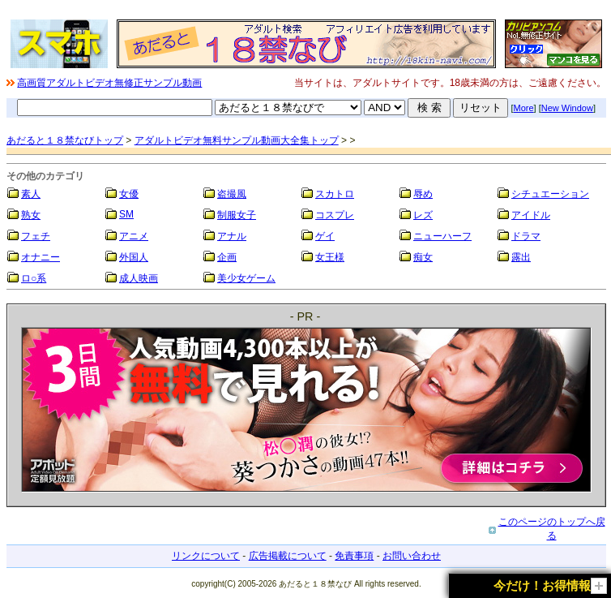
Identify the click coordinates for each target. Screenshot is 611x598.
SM (126, 214)
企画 (227, 257)
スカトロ (334, 194)
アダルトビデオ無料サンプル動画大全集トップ (237, 140)
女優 (129, 194)
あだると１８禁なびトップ (64, 140)
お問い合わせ (411, 555)
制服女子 (236, 215)
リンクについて (206, 555)
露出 (521, 257)
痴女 (423, 257)
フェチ (35, 236)
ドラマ (525, 236)
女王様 (329, 257)
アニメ (133, 236)
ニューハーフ (442, 236)
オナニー (40, 257)
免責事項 (354, 555)
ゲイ (325, 236)
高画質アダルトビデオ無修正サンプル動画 (109, 82)
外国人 (133, 257)
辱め (423, 194)
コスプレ (334, 215)
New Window (567, 108)
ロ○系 (33, 278)
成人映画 (138, 278)
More (524, 108)
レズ (423, 215)
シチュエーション (550, 194)
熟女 (31, 215)
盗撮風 (231, 194)
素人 (31, 194)
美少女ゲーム (246, 278)
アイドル (530, 215)
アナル (231, 236)
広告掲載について (288, 555)
